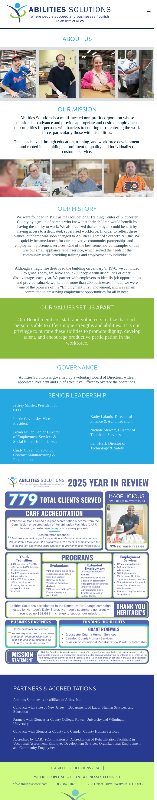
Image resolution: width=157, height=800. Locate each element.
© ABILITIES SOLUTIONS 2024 (75, 770)
